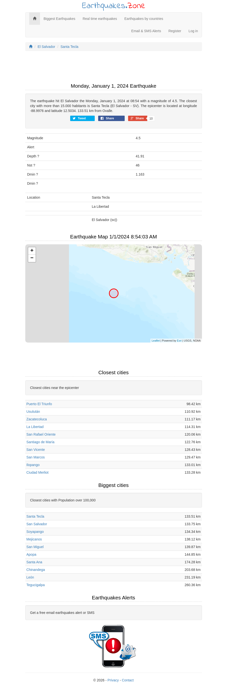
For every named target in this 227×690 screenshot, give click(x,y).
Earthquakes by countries (143, 19)
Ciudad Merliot (38, 472)
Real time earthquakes (100, 19)
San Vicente (36, 450)
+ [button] (31, 251)
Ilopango (33, 465)
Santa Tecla (69, 47)
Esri (179, 340)
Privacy (113, 680)
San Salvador (37, 524)
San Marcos (36, 457)
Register (174, 31)
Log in (193, 31)
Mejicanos (34, 539)
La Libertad (35, 427)
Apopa (31, 554)
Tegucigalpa (36, 585)
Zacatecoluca (37, 419)
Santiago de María (40, 442)
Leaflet (156, 340)
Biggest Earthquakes (59, 19)
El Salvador (46, 47)
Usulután (33, 412)
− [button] (31, 258)
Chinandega (36, 570)
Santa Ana (34, 562)
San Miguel (35, 547)
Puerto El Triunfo (39, 404)
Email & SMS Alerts (146, 31)
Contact (128, 680)
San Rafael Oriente (41, 434)
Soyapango (35, 532)
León (30, 577)
